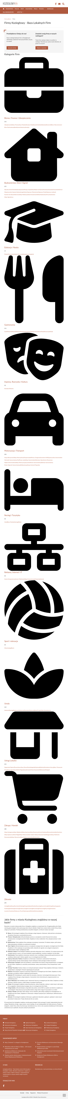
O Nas (27, 1093)
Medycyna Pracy (18, 911)
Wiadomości (9, 8)
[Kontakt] (59, 4)
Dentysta (37, 911)
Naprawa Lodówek (51, 192)
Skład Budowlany (41, 194)
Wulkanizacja (24, 465)
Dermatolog (30, 908)
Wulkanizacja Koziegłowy (52, 1027)
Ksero (5, 769)
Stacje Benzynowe (9, 457)
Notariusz (22, 127)
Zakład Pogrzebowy (21, 769)
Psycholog (47, 908)
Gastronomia (9, 325)
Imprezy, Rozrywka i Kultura (15, 382)
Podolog (22, 906)
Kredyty (27, 127)
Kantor (18, 127)
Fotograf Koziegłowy (51, 1025)
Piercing (11, 710)
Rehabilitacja (11, 906)
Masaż (53, 906)
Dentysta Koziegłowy (10, 1022)
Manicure (31, 710)
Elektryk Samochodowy (47, 462)
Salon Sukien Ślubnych (33, 834)
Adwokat (44, 124)
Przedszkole (11, 254)
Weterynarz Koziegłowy (31, 1025)
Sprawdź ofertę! (12, 48)
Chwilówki (39, 124)
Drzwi (60, 189)
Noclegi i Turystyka (12, 515)
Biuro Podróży (10, 522)
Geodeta (50, 189)
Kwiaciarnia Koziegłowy (11, 1025)
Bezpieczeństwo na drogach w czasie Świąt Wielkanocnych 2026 (48, 1047)
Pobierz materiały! (42, 48)
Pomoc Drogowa (35, 457)
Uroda (7, 703)
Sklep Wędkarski (18, 832)
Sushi (5, 331)
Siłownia (6, 648)
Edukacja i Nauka (11, 247)
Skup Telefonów (55, 834)
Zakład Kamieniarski (32, 194)
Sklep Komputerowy (29, 579)
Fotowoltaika (56, 189)
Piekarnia (18, 331)
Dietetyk (32, 911)
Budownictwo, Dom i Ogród (16, 183)
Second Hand (42, 834)
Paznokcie (26, 710)
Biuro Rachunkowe (9, 127)
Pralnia (29, 767)
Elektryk (42, 767)
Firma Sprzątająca (11, 769)
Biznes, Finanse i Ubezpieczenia (17, 118)
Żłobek (6, 254)
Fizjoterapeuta (26, 911)
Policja (17, 8)
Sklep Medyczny (23, 834)
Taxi (18, 460)
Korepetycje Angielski (28, 254)
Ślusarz (16, 767)
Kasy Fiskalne (22, 124)
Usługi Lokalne (10, 760)
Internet (42, 579)
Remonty (17, 194)
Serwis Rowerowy (48, 460)
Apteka (41, 911)
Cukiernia (38, 331)
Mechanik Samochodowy (10, 460)
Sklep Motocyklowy (19, 457)
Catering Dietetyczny (31, 331)
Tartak (14, 189)
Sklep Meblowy (23, 194)
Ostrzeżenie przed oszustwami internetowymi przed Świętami (50, 1051)
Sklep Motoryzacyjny (21, 462)
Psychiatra (17, 906)
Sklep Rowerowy (34, 832)
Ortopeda (26, 906)
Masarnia (9, 331)
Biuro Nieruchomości (56, 124)
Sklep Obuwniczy (15, 837)
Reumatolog (36, 908)
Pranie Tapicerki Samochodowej (12, 465)
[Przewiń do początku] (64, 1095)
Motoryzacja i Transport (14, 451)
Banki (15, 127)
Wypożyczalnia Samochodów (54, 457)
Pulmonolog (42, 908)
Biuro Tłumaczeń (58, 767)
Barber (36, 710)
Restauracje (47, 331)
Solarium (6, 710)
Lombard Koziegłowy (51, 1022)
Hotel (5, 522)
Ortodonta (52, 908)
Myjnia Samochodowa (10, 462)
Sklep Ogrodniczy (8, 197)
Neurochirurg (44, 906)
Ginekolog (11, 908)
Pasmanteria (50, 832)
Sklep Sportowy (26, 832)
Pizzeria (14, 331)
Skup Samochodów (30, 460)
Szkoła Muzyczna (18, 254)
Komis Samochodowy (35, 462)
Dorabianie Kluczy (49, 767)
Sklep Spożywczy (8, 834)
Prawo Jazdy (22, 460)
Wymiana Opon (39, 460)
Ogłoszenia (28, 8)
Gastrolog (16, 908)
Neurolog (38, 906)
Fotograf (47, 769)
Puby (42, 331)
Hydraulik (37, 767)
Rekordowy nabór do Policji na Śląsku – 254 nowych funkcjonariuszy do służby (18, 1047)
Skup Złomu (24, 767)
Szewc (19, 767)
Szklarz (17, 189)
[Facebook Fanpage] (55, 4)
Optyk (30, 906)
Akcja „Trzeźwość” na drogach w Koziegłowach (17, 1042)
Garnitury (59, 832)
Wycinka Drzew (8, 189)
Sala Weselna (10, 388)
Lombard (31, 837)
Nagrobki (33, 767)
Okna (32, 189)
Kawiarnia (22, 331)
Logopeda (57, 906)
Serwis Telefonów (19, 579)
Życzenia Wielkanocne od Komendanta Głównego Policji (50, 1043)
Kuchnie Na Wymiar (9, 194)
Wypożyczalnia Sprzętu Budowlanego (14, 192)
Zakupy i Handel (11, 825)
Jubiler (55, 832)
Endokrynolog (23, 908)
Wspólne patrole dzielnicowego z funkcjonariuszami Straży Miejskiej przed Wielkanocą (18, 1056)
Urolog (6, 906)
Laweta (28, 462)
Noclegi (16, 522)
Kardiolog (6, 908)
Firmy (22, 8)
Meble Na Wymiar (38, 189)
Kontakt (60, 1069)
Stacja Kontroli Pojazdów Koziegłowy (14, 1030)
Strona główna (7, 19)
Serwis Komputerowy (9, 579)
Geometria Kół (43, 457)
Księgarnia (48, 834)
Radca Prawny (15, 124)
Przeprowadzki (27, 457)
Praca (35, 8)
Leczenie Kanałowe (9, 911)
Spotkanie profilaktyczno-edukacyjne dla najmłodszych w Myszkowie (15, 1051)
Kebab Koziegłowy (51, 1030)
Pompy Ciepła (27, 189)
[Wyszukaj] (63, 4)
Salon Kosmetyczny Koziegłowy (33, 1027)
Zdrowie (7, 899)
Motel (19, 522)
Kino (5, 388)
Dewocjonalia (7, 837)
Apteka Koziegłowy (30, 1022)
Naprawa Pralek (42, 192)
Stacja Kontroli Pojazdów (33, 465)
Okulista (34, 906)
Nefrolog (50, 906)
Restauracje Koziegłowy (31, 1030)
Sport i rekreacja (11, 641)
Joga (10, 648)
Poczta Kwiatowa (43, 832)
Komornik (48, 124)
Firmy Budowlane (50, 194)
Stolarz (25, 192)
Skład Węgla (16, 834)
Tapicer (12, 767)
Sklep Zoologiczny (9, 832)
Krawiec (28, 769)
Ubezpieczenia (8, 124)
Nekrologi (50, 8)
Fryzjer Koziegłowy (9, 1027)
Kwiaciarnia (36, 837)
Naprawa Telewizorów (32, 192)
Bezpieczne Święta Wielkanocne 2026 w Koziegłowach (47, 1056)
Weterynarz (42, 769)
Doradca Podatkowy (31, 124)
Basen (12, 648)
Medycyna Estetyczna (18, 710)
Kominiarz (45, 189)
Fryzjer (39, 710)
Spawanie (21, 189)
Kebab (51, 331)
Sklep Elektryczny (24, 837)
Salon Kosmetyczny (46, 710)
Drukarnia (37, 579)
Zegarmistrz (7, 767)
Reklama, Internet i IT (13, 572)
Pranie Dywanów (35, 769)
